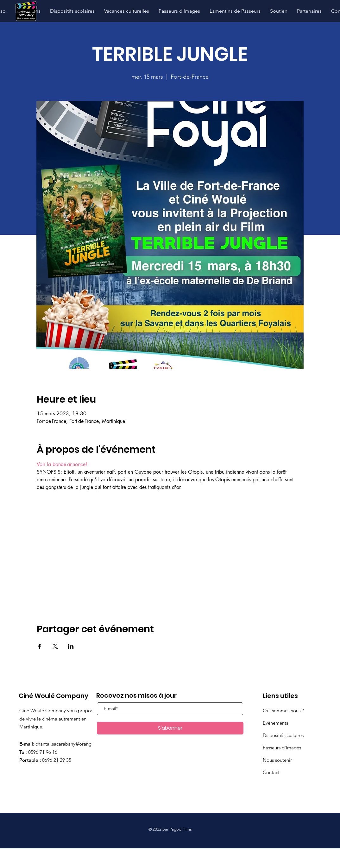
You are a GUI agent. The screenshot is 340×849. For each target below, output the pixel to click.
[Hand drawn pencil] (26, 11)
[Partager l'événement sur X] (55, 646)
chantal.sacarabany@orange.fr (66, 744)
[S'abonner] (170, 728)
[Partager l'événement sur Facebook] (40, 646)
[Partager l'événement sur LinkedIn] (71, 646)
